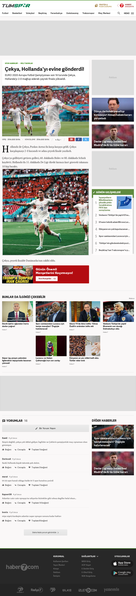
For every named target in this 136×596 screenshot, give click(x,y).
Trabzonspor (88, 13)
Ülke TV (67, 590)
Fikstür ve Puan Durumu (103, 5)
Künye (56, 568)
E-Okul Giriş (87, 572)
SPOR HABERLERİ (11, 63)
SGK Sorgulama (88, 576)
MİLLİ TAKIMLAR (26, 63)
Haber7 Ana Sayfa (125, 6)
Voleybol (30, 13)
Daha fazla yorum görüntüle (45, 532)
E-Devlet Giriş (88, 568)
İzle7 (88, 590)
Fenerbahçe (56, 13)
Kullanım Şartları (60, 561)
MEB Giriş (86, 561)
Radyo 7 (37, 590)
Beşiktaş (42, 13)
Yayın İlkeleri (59, 565)
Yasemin (111, 590)
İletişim (56, 576)
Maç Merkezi (104, 13)
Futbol (5, 13)
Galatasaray (72, 13)
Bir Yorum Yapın (45, 428)
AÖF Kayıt (86, 565)
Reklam (56, 572)
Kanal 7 (20, 590)
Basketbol (17, 13)
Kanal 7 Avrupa (52, 590)
